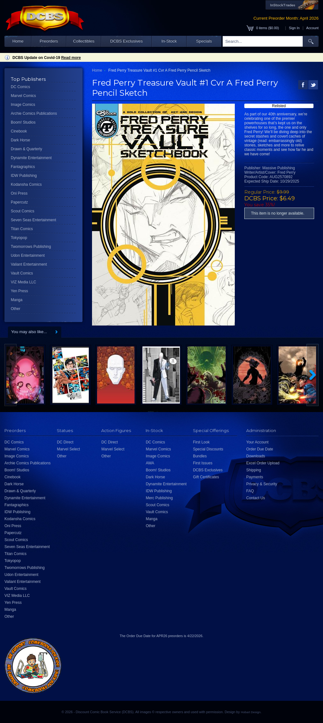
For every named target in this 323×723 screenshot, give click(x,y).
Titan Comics (22, 229)
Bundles (200, 456)
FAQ (250, 491)
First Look (201, 442)
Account (312, 28)
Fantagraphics (23, 167)
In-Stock (169, 41)
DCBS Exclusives (126, 41)
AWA (150, 463)
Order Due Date (259, 449)
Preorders (49, 41)
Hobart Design (250, 712)
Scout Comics (22, 211)
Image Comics (23, 104)
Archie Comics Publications (34, 113)
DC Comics (20, 87)
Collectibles (83, 41)
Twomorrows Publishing (31, 246)
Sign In (294, 28)
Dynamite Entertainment (31, 158)
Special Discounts (208, 449)
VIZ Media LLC (23, 282)
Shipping (253, 470)
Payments (254, 477)
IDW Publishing (24, 175)
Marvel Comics (23, 96)
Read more (71, 57)
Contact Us (255, 498)
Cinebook (19, 131)
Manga (17, 300)
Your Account (257, 442)
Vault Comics (22, 273)
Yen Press (19, 291)
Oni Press (19, 193)
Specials (204, 41)
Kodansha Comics (26, 184)
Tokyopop (19, 238)
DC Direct (65, 442)
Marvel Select (68, 449)
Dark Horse (20, 140)
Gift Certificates (206, 477)
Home (17, 41)
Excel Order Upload (263, 463)
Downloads (255, 456)
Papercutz (19, 202)
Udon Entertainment (28, 255)
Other (15, 309)
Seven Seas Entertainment (33, 220)
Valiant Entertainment (29, 264)
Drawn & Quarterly (26, 149)
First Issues (202, 463)
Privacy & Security (261, 484)
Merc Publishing (159, 498)
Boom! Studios (23, 122)
